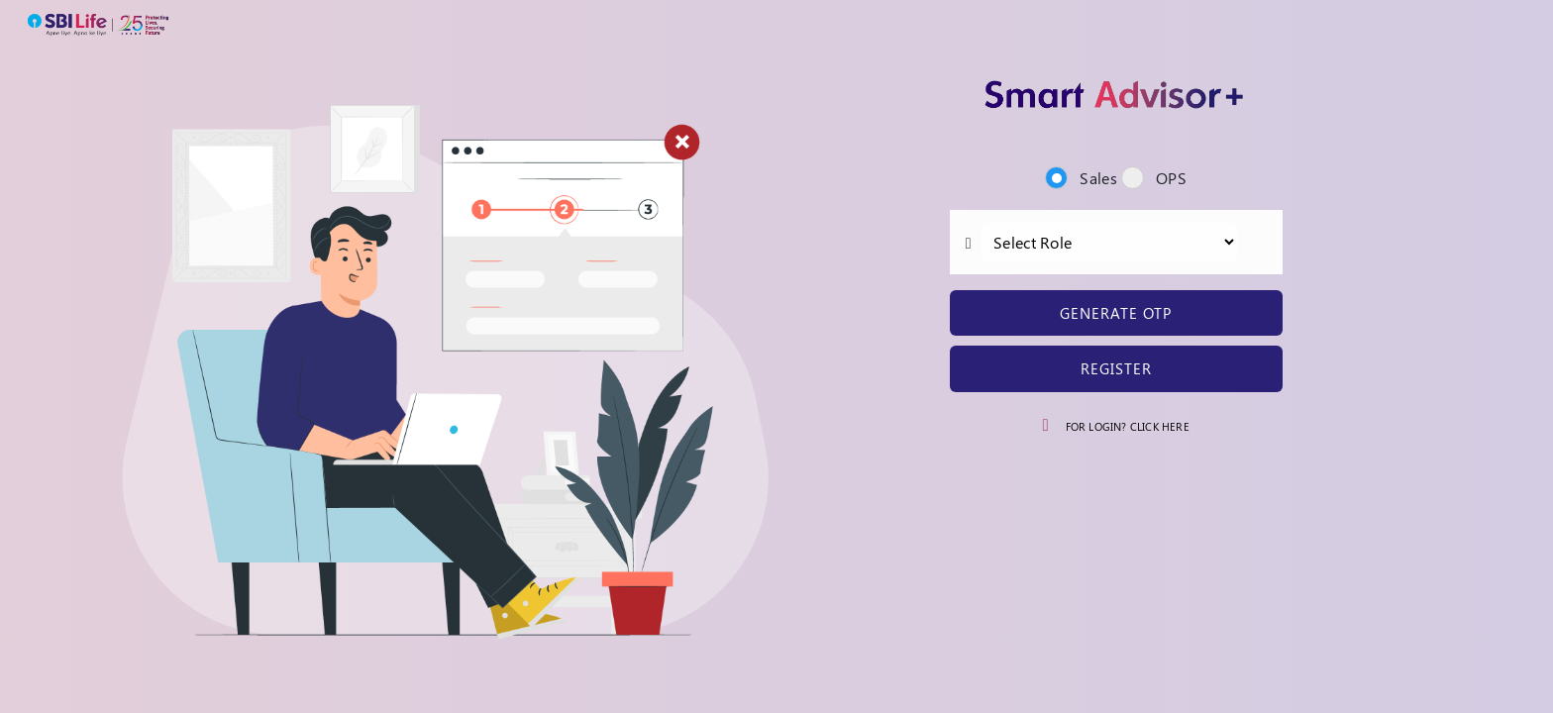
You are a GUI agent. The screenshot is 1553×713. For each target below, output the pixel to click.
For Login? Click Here (1125, 426)
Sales (1080, 177)
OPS (1154, 177)
